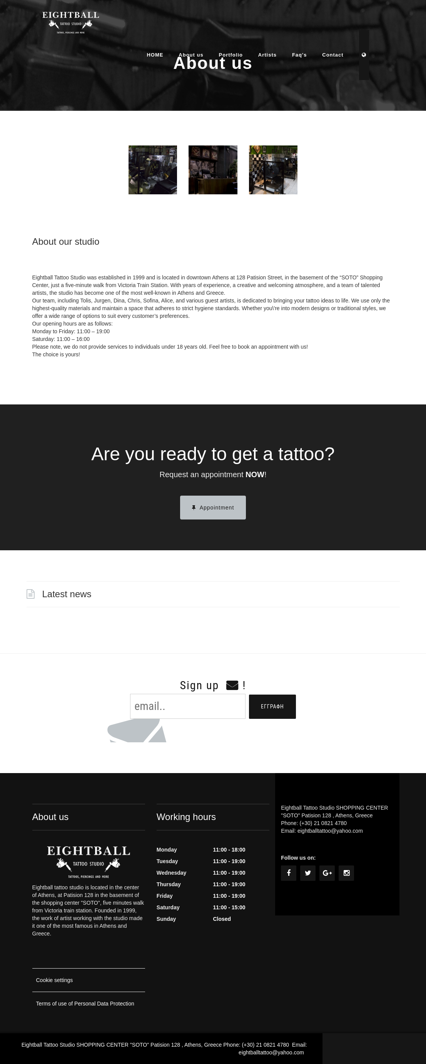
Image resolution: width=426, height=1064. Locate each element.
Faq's (314, 25)
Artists (282, 25)
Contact (347, 25)
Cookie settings (54, 980)
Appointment (213, 507)
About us (206, 25)
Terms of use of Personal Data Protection (85, 1004)
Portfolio (245, 25)
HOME (170, 25)
